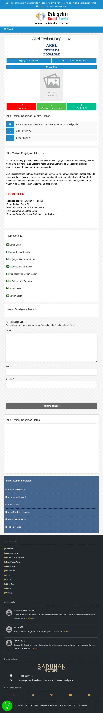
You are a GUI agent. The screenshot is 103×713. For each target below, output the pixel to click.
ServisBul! (7, 706)
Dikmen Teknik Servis (17, 519)
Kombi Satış (9, 566)
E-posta (10, 379)
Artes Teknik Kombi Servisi (19, 512)
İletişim (7, 588)
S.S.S (7, 575)
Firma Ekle (9, 584)
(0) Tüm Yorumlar (29, 61)
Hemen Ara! (21, 106)
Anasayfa (8, 549)
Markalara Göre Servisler (14, 558)
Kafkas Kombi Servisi (17, 497)
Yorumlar (8, 580)
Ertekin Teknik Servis (16, 490)
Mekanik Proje (10, 571)
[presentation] (51, 395)
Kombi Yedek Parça (12, 562)
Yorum (8, 330)
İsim (8, 367)
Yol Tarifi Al (81, 106)
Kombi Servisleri (11, 553)
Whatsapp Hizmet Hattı (51, 106)
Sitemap (8, 593)
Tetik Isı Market (14, 527)
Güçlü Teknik (13, 505)
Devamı (31, 618)
